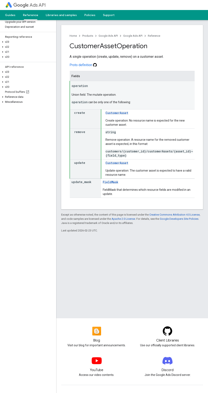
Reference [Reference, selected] (30, 15)
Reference (154, 35)
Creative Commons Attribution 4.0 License (174, 214)
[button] (27, 41)
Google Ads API (108, 35)
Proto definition (83, 65)
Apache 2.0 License (123, 218)
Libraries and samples (61, 15)
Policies (89, 15)
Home (73, 35)
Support (108, 15)
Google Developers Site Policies (179, 218)
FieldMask (110, 182)
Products (87, 35)
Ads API (29, 5)
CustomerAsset (116, 113)
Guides (10, 15)
